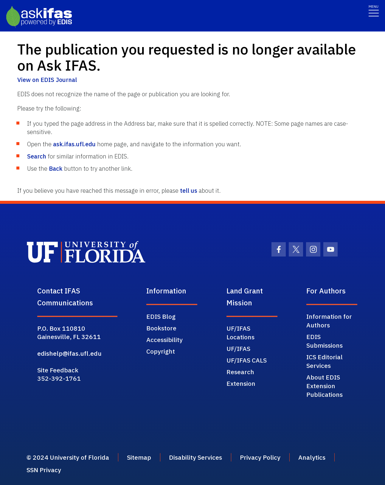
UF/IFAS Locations (240, 332)
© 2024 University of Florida (68, 457)
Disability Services (195, 457)
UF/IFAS (238, 348)
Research (240, 372)
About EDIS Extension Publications (324, 386)
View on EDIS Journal (47, 80)
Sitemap (139, 457)
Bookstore (161, 328)
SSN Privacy (44, 470)
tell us (188, 190)
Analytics (311, 457)
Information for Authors (329, 320)
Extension (240, 383)
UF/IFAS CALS (246, 360)
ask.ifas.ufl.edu (74, 144)
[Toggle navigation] (374, 10)
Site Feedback (57, 370)
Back (56, 168)
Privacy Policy (260, 457)
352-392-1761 (59, 378)
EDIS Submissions (324, 340)
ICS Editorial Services (324, 361)
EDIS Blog (161, 316)
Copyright (160, 351)
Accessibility (164, 339)
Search (36, 156)
